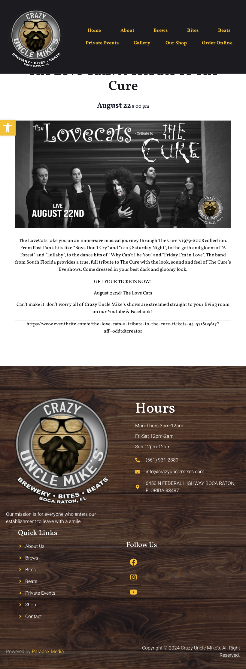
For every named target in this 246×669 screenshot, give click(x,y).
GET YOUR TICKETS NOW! (123, 282)
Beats (224, 30)
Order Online (217, 43)
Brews (160, 30)
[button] (8, 128)
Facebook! (142, 312)
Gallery (142, 43)
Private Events (102, 43)
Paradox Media (48, 651)
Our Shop (176, 43)
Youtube (116, 312)
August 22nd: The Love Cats (123, 293)
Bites (193, 30)
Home (94, 30)
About (127, 30)
